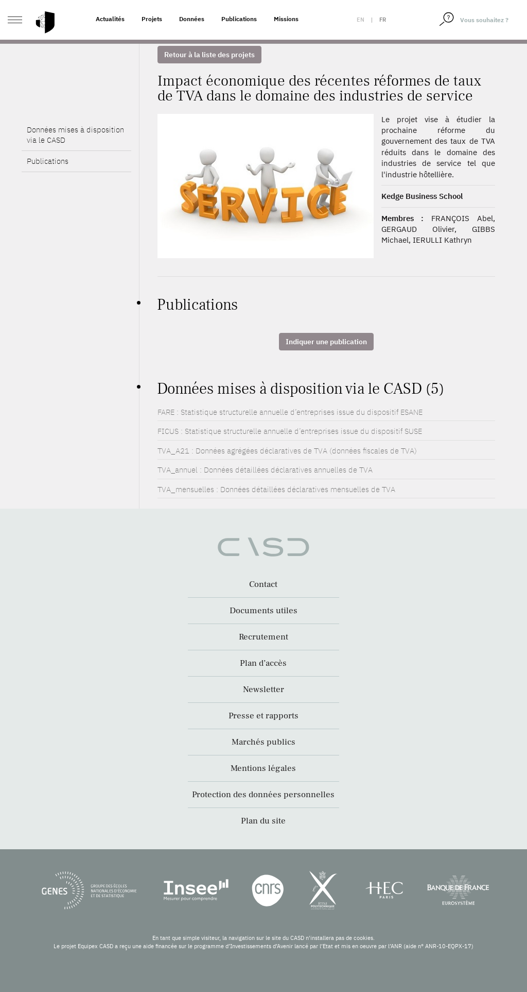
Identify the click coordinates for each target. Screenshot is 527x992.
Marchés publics (263, 742)
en (360, 19)
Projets (152, 19)
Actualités (110, 19)
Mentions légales (263, 768)
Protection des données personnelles (263, 794)
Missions (286, 19)
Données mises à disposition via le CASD (75, 135)
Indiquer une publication (326, 341)
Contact (263, 584)
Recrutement (263, 637)
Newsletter (263, 689)
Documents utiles (263, 610)
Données (191, 19)
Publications (239, 19)
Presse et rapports (263, 715)
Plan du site (263, 821)
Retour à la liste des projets (209, 54)
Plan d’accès (263, 663)
